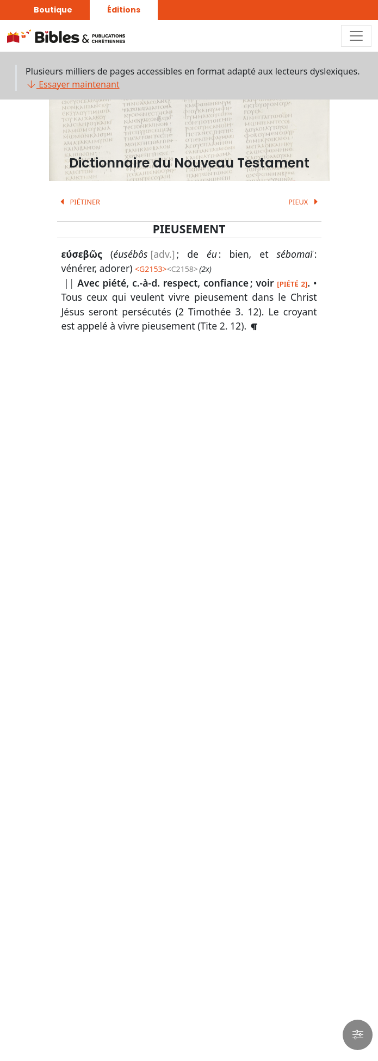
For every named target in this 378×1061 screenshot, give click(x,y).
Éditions (123, 9)
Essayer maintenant (73, 84)
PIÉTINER (79, 202)
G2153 (150, 269)
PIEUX (304, 202)
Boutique (53, 9)
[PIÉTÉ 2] (292, 284)
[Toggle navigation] (356, 36)
